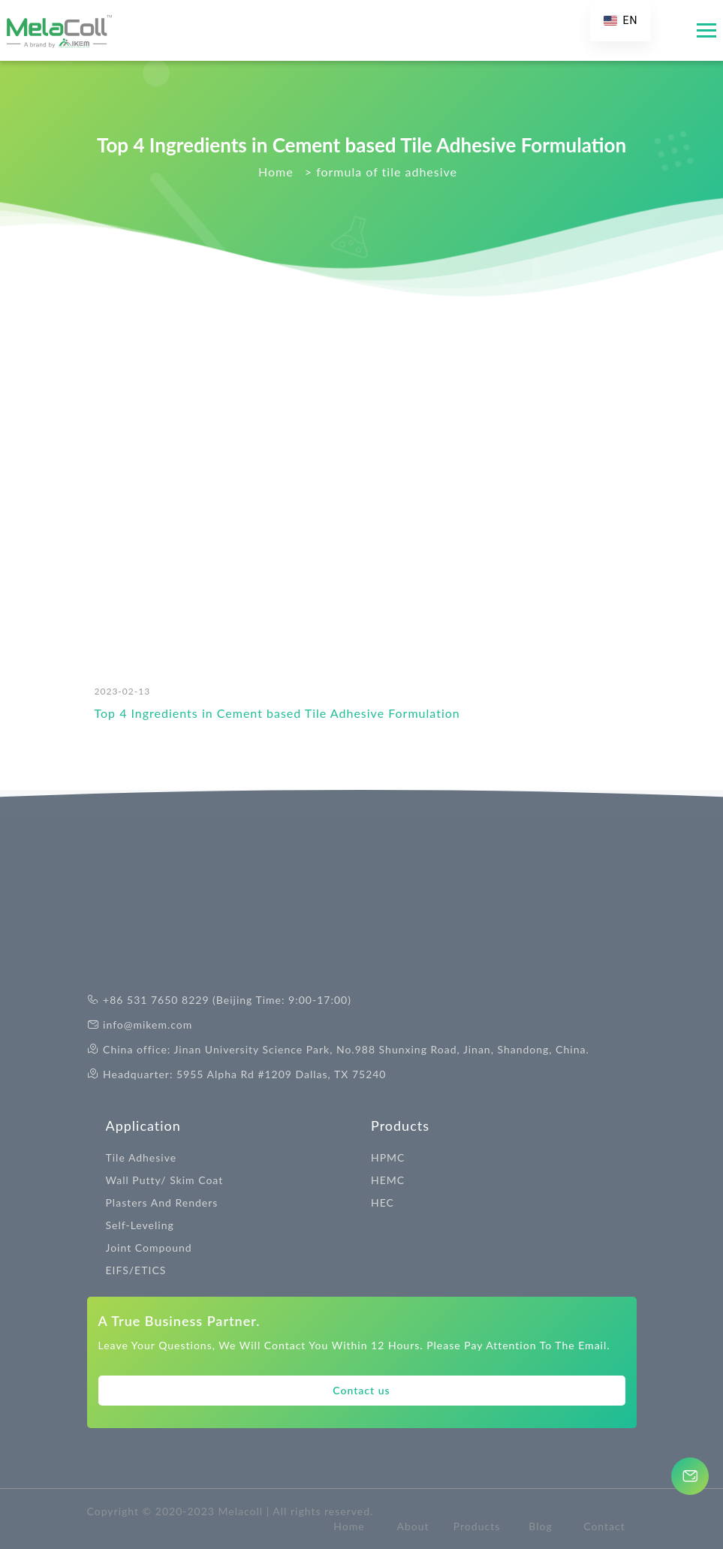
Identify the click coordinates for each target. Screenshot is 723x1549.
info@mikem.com (147, 1024)
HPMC (388, 1157)
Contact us (361, 1390)
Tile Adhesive (141, 1157)
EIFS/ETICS (136, 1270)
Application (143, 1125)
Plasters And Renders (162, 1202)
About (412, 1526)
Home (348, 1526)
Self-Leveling (140, 1225)
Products (400, 1125)
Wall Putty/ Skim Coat (165, 1180)
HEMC (388, 1180)
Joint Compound (149, 1247)
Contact (604, 1526)
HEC (382, 1202)
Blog (540, 1526)
